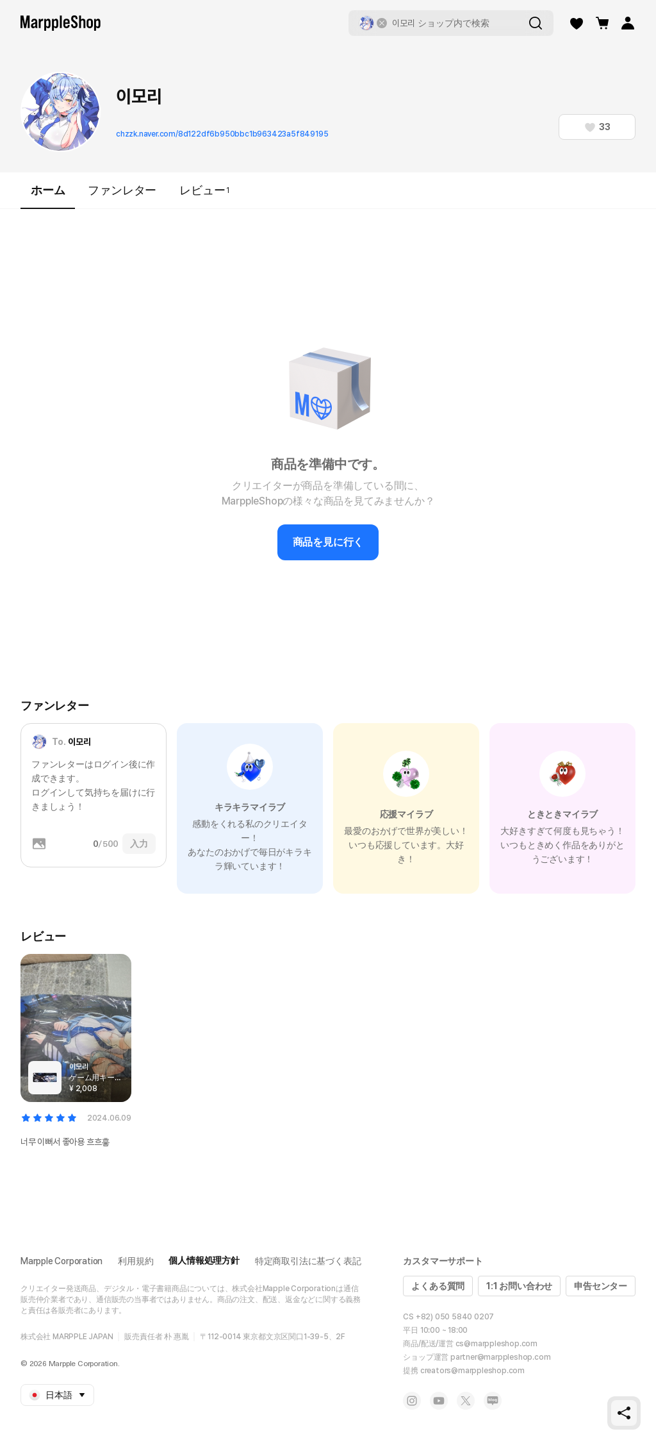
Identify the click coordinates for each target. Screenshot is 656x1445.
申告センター (600, 1286)
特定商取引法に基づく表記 (308, 1261)
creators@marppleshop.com (472, 1370)
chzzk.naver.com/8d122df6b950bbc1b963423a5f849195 (222, 133)
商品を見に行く (328, 542)
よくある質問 (437, 1286)
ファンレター (122, 190)
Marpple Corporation (61, 1261)
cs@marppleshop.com (496, 1343)
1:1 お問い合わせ (519, 1286)
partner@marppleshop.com (500, 1357)
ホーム (47, 195)
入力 (139, 844)
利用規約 (135, 1261)
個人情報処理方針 (203, 1260)
